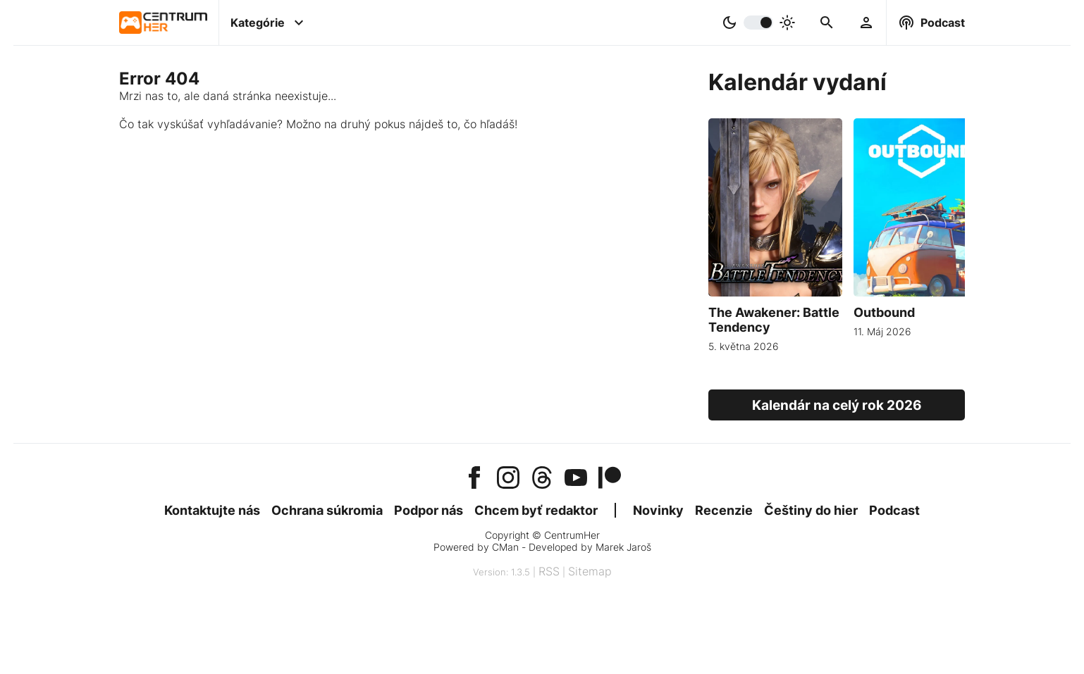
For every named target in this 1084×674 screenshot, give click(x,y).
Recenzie (724, 510)
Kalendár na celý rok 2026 (837, 405)
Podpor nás (428, 510)
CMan (505, 547)
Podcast (894, 510)
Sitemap (590, 571)
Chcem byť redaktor (536, 510)
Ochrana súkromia (327, 510)
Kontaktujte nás (212, 510)
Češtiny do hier (811, 510)
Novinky (658, 510)
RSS (549, 571)
